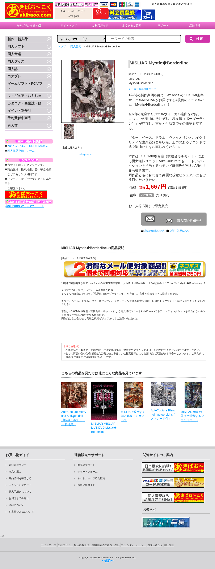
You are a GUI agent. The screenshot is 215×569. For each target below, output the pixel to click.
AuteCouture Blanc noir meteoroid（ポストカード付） (163, 414)
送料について (16, 505)
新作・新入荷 (18, 39)
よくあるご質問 (131, 25)
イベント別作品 (19, 110)
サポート (163, 25)
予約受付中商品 (19, 118)
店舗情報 (194, 25)
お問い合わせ (155, 545)
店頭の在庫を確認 (154, 230)
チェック (86, 155)
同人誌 (13, 69)
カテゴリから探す (28, 25)
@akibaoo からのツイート (24, 206)
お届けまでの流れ (19, 498)
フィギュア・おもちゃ (24, 96)
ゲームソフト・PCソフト (25, 86)
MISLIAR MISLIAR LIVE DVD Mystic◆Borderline (104, 427)
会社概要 (169, 545)
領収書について (17, 464)
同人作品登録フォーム (21, 150)
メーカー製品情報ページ (142, 88)
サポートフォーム (87, 471)
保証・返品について (181, 230)
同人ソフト (16, 46)
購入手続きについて (20, 491)
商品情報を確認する (20, 478)
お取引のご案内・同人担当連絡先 (27, 145)
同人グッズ (16, 61)
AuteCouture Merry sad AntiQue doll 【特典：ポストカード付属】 (73, 418)
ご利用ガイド (100, 25)
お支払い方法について (21, 511)
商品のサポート (86, 464)
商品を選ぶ (15, 471)
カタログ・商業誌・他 (24, 103)
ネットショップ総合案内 (91, 478)
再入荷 (13, 125)
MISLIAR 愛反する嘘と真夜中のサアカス (133, 416)
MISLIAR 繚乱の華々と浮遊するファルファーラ (192, 416)
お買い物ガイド (86, 484)
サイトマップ (68, 25)
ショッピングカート (20, 484)
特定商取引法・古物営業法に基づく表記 (96, 545)
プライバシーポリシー (133, 545)
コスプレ (14, 76)
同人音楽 (14, 54)
